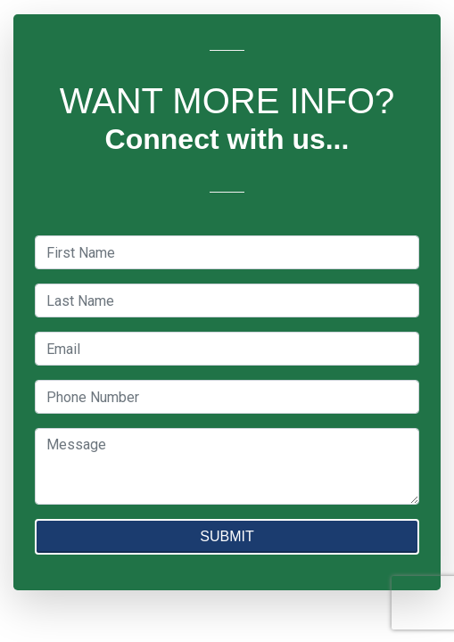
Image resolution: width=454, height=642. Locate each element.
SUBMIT (226, 536)
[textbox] (227, 252)
